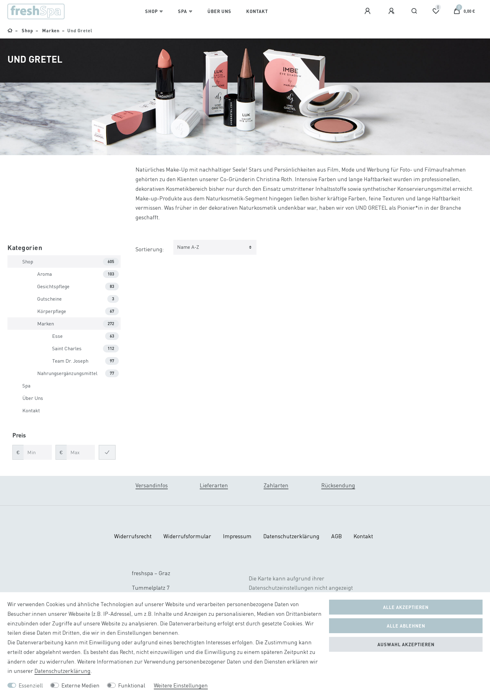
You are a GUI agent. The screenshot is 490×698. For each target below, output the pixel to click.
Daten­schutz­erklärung (291, 536)
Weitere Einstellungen (181, 685)
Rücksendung (338, 485)
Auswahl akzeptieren (405, 644)
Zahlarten (276, 485)
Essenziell (31, 685)
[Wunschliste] (435, 11)
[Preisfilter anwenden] (107, 452)
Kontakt (257, 11)
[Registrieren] (392, 11)
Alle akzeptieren (406, 607)
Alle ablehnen (406, 626)
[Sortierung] (214, 247)
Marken (50, 30)
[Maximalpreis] (81, 452)
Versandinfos (152, 485)
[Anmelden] (368, 11)
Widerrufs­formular (187, 536)
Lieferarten (214, 485)
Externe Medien (80, 685)
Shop (151, 11)
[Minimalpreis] (38, 452)
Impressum (237, 536)
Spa (182, 11)
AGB (336, 536)
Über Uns (219, 11)
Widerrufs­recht (133, 536)
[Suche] (414, 11)
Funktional (131, 685)
